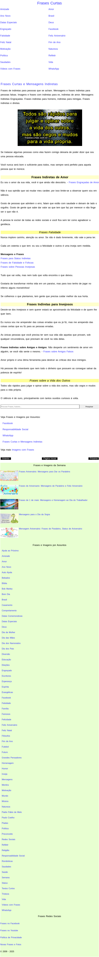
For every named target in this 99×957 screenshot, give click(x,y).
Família (5, 709)
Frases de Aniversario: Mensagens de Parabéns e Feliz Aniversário (41, 490)
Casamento (7, 605)
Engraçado (5, 29)
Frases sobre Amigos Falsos (58, 351)
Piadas (5, 823)
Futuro (5, 752)
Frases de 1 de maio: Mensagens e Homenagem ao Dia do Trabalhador (44, 504)
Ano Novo (5, 16)
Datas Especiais (8, 22)
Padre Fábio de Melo (12, 812)
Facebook (53, 29)
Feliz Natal (5, 42)
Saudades (5, 62)
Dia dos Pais (8, 649)
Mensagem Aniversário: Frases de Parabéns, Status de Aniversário (41, 533)
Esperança (7, 681)
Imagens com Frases (23, 449)
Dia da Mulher (8, 632)
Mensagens (7, 779)
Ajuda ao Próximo (10, 551)
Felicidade (6, 719)
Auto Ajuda (7, 572)
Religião (5, 850)
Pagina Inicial (49, 458)
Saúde (5, 872)
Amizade (4, 9)
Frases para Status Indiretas (16, 258)
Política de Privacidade (11, 937)
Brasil (51, 16)
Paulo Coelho (8, 818)
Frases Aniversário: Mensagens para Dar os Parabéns (35, 476)
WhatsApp (53, 68)
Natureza (53, 49)
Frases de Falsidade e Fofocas (17, 262)
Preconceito (7, 834)
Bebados (6, 578)
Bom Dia (6, 594)
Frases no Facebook (10, 923)
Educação (6, 659)
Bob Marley (7, 589)
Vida (50, 62)
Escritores (6, 676)
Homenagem (8, 763)
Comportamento (9, 610)
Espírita (5, 687)
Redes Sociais (8, 839)
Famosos (6, 714)
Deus (51, 22)
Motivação (5, 49)
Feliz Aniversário (56, 35)
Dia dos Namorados (11, 643)
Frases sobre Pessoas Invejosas (18, 267)
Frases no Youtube (9, 930)
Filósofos (6, 736)
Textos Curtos (8, 888)
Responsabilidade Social (13, 856)
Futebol (5, 747)
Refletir (52, 55)
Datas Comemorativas (12, 616)
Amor (51, 9)
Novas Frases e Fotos (10, 944)
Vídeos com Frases (10, 68)
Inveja (4, 774)
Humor (5, 768)
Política (4, 55)
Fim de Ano (54, 42)
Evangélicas (7, 692)
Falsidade (5, 35)
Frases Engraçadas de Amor (84, 182)
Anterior (5, 458)
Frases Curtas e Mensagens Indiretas (29, 84)
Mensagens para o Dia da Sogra (25, 518)
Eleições (6, 665)
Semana (6, 877)
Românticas (7, 861)
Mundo (5, 796)
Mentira (5, 785)
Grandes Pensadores (12, 758)
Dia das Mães (8, 638)
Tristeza (5, 894)
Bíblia (4, 583)
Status (5, 883)
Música (5, 801)
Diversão (6, 654)
